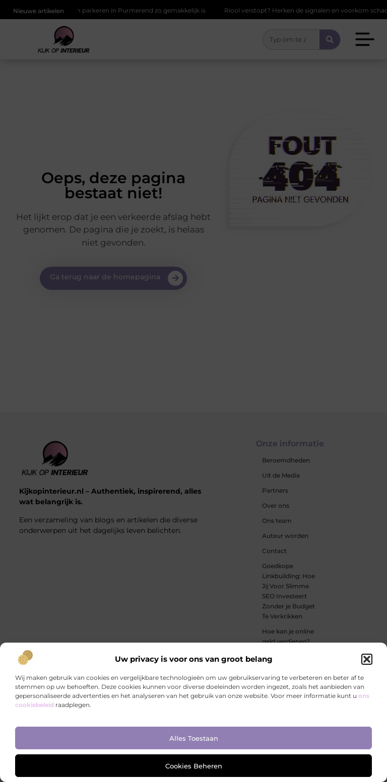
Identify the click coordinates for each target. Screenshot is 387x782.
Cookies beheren (193, 766)
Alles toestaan (193, 738)
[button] (367, 659)
